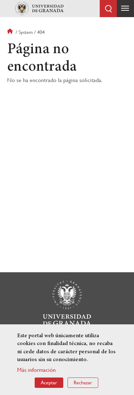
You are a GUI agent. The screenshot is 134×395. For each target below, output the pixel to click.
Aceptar (49, 382)
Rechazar (83, 382)
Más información (36, 369)
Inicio (10, 32)
